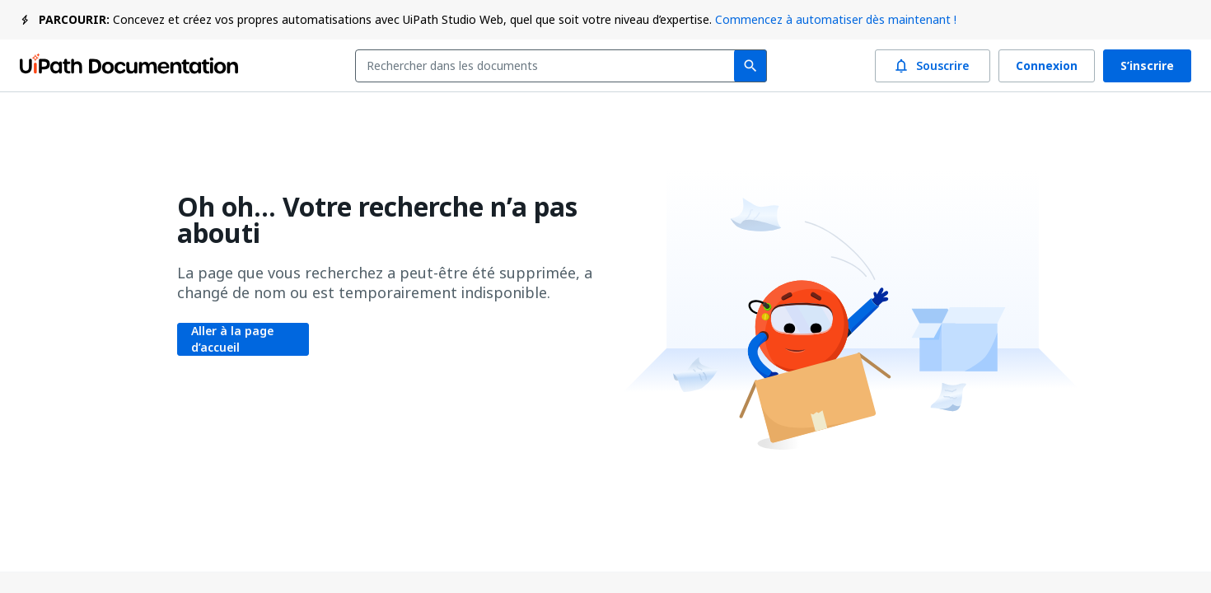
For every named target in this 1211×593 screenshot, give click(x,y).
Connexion (1046, 66)
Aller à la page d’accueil (243, 339)
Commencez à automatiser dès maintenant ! (835, 19)
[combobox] (548, 66)
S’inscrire (1147, 66)
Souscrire (932, 66)
